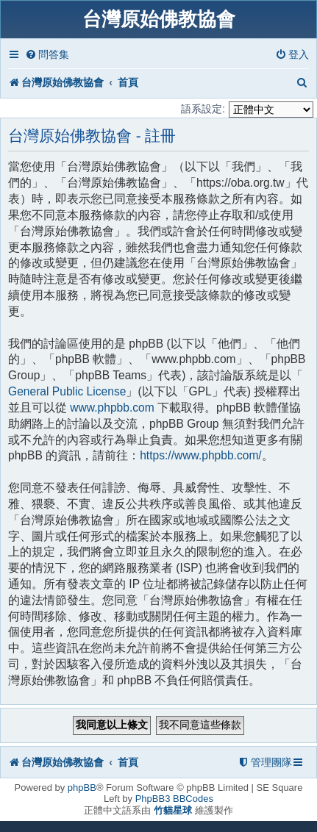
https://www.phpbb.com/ (201, 455)
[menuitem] (47, 54)
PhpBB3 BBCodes (174, 798)
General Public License (67, 391)
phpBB (82, 787)
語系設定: (203, 109)
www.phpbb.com (112, 407)
